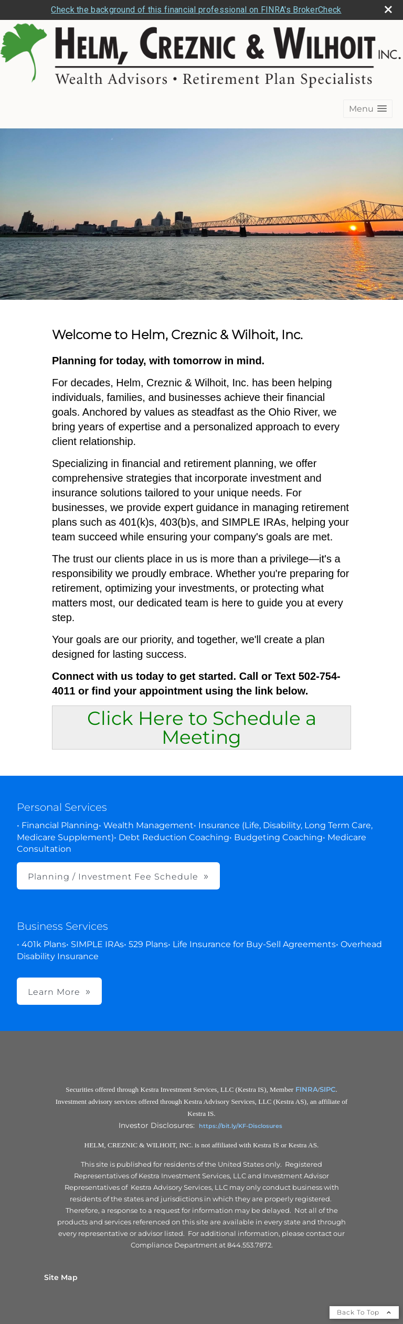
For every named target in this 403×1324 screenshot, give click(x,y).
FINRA (306, 1089)
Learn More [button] (54, 992)
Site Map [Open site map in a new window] (61, 1277)
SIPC (327, 1089)
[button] (368, 109)
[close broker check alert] (388, 9)
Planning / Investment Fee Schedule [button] (113, 877)
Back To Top (364, 1312)
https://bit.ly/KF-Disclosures (240, 1126)
